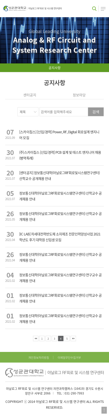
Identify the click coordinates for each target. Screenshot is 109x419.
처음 (35, 338)
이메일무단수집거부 (69, 357)
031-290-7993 (74, 393)
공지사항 (55, 67)
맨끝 (73, 338)
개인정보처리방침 (38, 357)
